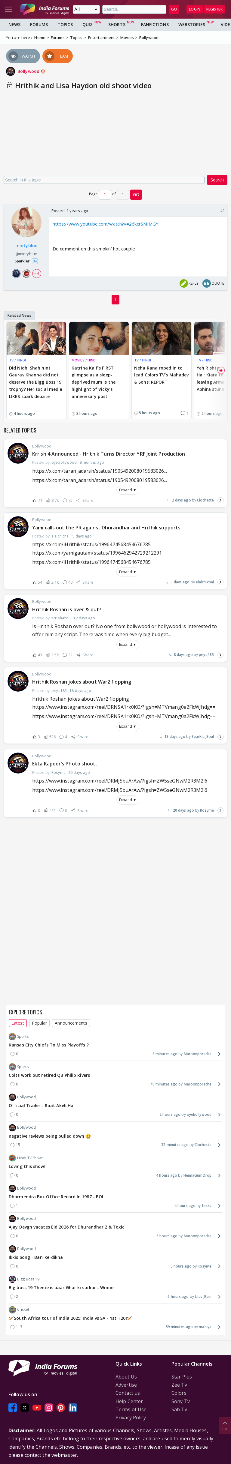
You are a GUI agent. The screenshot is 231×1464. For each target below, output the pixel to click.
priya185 (206, 654)
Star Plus (181, 1376)
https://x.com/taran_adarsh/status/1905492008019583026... (99, 480)
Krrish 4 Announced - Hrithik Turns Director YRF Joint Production (108, 454)
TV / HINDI (17, 360)
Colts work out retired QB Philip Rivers (49, 1075)
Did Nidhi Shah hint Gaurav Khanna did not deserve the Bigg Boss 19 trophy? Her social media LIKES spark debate (35, 382)
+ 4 (36, 273)
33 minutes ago (174, 1144)
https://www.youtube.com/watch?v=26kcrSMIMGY (106, 224)
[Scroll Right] (221, 370)
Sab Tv (179, 1409)
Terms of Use (131, 1409)
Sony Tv (180, 1401)
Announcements (71, 1023)
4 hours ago (166, 1175)
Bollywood (31, 71)
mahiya (205, 1326)
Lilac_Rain (203, 1296)
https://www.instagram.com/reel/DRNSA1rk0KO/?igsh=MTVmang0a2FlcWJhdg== (123, 716)
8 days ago (183, 654)
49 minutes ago (163, 1084)
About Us (126, 1376)
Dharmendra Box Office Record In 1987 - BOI (56, 1196)
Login (194, 9)
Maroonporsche (197, 1053)
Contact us (128, 1393)
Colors (178, 1393)
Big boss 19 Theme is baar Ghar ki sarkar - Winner (62, 1287)
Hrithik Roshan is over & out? (66, 609)
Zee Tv (179, 1385)
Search (217, 180)
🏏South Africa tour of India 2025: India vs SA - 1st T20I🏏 (70, 1318)
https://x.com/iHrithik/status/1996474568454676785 (91, 562)
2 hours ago (169, 1114)
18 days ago (174, 736)
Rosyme (207, 810)
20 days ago (183, 810)
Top (225, 1425)
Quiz (87, 24)
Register (214, 9)
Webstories (191, 24)
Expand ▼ (128, 489)
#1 (222, 210)
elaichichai (205, 582)
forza (207, 1205)
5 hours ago (166, 1235)
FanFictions (155, 24)
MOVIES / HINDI (84, 360)
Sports (19, 1036)
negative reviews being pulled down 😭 (50, 1136)
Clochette (205, 500)
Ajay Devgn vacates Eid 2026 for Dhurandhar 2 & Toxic (66, 1227)
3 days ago (180, 582)
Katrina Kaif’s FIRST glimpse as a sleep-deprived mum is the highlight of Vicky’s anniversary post (94, 382)
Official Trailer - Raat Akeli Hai (42, 1105)
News (14, 24)
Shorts (116, 24)
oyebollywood (199, 1114)
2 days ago (181, 500)
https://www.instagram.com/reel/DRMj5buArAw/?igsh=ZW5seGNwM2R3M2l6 (120, 790)
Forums (39, 24)
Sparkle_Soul (203, 736)
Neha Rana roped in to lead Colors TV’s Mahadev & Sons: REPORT (161, 375)
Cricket (19, 1309)
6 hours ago (178, 1296)
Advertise (126, 1385)
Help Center (129, 1401)
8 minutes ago (164, 1053)
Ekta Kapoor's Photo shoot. (64, 763)
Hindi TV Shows (26, 1158)
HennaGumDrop (197, 1175)
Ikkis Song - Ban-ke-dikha (36, 1257)
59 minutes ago (179, 1326)
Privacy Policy (131, 1417)
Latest (17, 1023)
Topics (65, 24)
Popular (39, 1023)
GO (174, 9)
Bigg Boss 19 (24, 1279)
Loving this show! (27, 1166)
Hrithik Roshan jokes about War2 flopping (81, 681)
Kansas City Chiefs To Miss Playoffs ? (49, 1045)
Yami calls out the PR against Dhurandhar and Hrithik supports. (107, 527)
